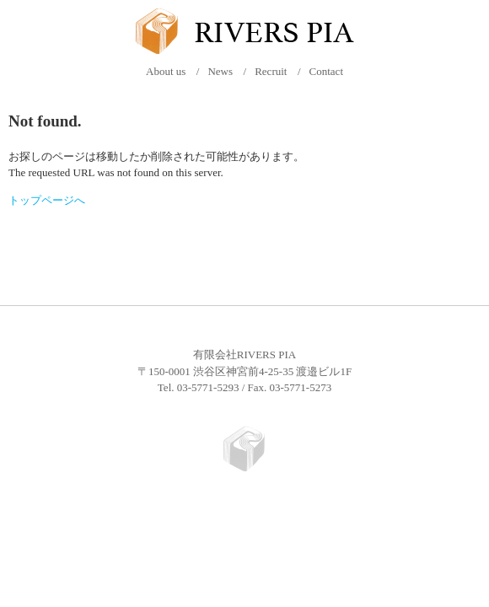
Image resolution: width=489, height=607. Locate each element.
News (220, 71)
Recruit (271, 71)
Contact (326, 71)
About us (165, 71)
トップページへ (46, 200)
